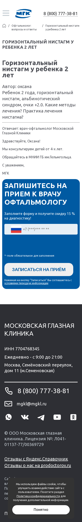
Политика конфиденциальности (38, 496)
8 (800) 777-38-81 (61, 13)
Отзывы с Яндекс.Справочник (36, 458)
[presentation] (37, 245)
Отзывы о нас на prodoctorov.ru (37, 465)
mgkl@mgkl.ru (32, 403)
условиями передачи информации (26, 283)
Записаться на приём (39, 269)
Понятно (41, 510)
